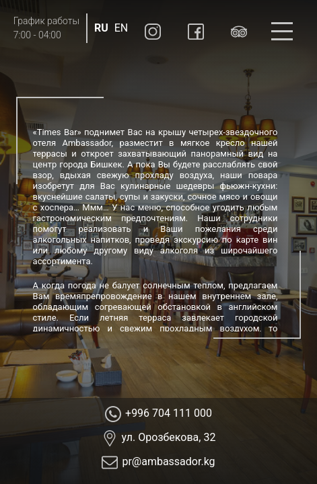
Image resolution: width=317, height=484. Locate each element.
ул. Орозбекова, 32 (169, 437)
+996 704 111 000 (168, 413)
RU (101, 28)
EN (121, 28)
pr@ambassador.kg (168, 461)
